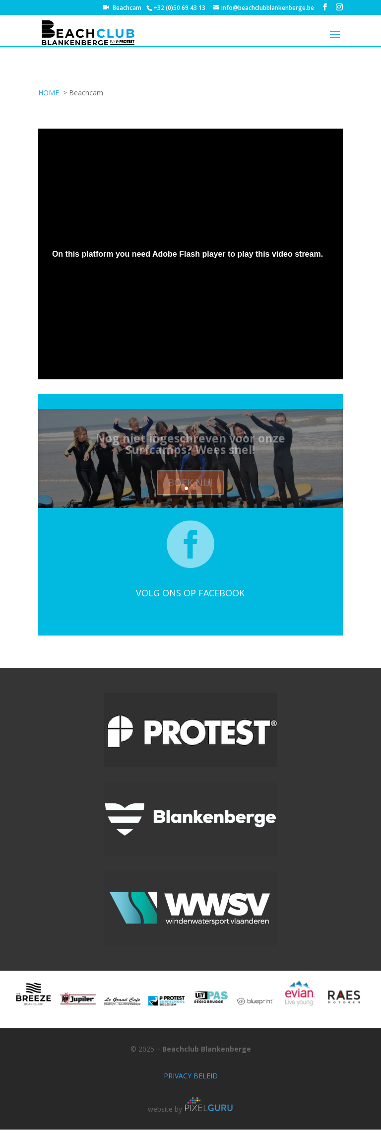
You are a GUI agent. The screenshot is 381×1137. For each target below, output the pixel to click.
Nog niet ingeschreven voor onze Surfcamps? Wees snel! (190, 447)
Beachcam (127, 8)
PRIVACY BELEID (191, 1075)
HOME (48, 92)
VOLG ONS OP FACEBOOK (190, 593)
